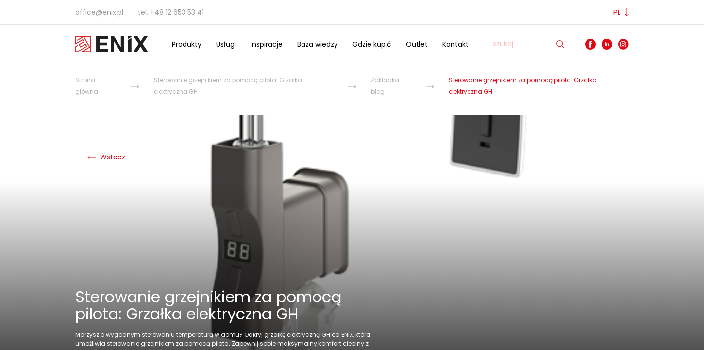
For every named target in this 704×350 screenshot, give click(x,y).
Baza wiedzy (317, 44)
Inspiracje (267, 44)
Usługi (226, 44)
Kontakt (455, 44)
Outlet (417, 44)
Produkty (186, 44)
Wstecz (106, 157)
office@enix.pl (99, 12)
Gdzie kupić (371, 44)
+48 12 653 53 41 (177, 12)
